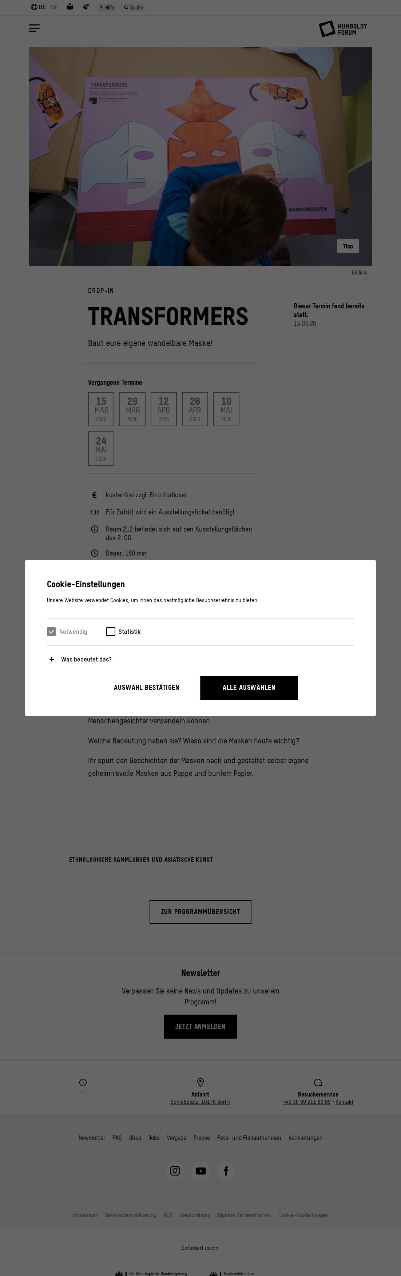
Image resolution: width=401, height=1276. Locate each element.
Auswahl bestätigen (146, 687)
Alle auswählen (249, 687)
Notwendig (73, 631)
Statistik (129, 631)
